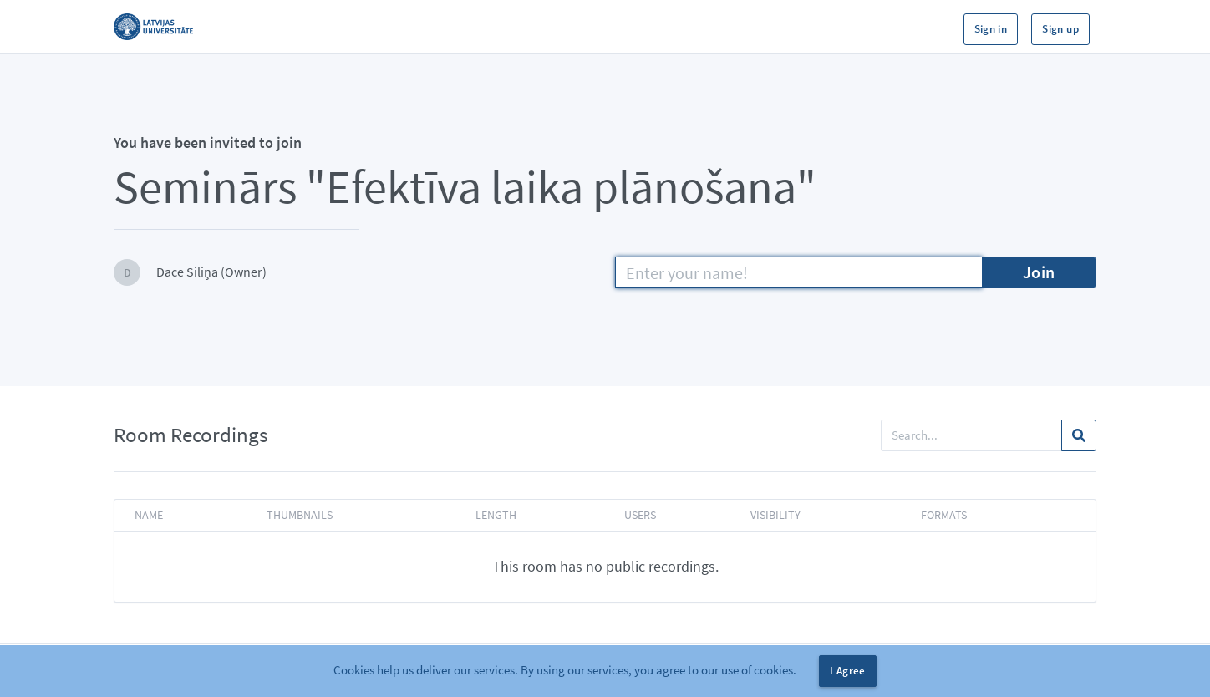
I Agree (848, 671)
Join (1039, 272)
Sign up (1060, 29)
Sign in (991, 29)
